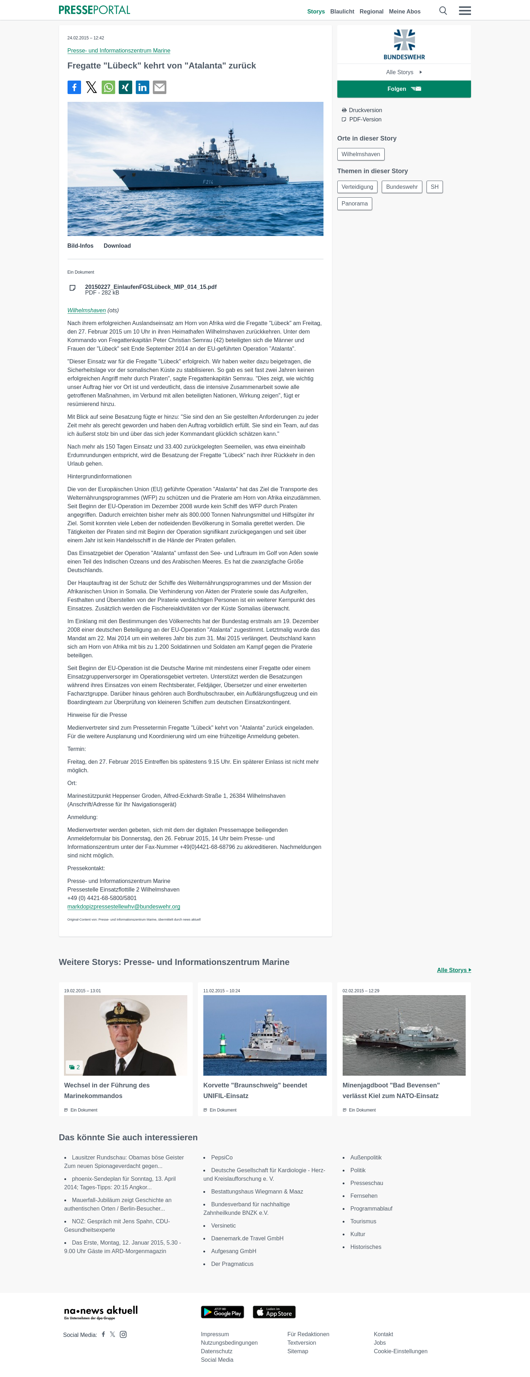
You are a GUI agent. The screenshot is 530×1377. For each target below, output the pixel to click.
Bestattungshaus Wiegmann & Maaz (257, 1192)
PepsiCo (221, 1157)
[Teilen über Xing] (125, 87)
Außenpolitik (366, 1157)
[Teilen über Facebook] (74, 87)
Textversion (301, 1343)
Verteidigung (358, 187)
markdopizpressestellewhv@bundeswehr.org (124, 907)
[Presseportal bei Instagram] (121, 1334)
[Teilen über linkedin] (142, 87)
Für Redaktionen (308, 1334)
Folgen (404, 89)
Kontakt (383, 1334)
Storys (316, 12)
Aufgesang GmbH (233, 1251)
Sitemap (297, 1351)
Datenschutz (216, 1351)
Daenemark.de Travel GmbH (247, 1238)
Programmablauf (371, 1209)
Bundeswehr (403, 187)
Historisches (365, 1247)
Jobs (380, 1343)
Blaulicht (342, 12)
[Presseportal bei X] (110, 1335)
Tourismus (363, 1221)
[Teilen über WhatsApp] (108, 87)
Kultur (357, 1234)
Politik (358, 1170)
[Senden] (159, 87)
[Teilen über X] (91, 87)
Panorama (355, 204)
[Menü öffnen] (465, 11)
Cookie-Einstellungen (401, 1351)
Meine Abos (405, 12)
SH (436, 187)
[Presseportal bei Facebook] (101, 1335)
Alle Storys (404, 72)
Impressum (215, 1334)
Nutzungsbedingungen (229, 1343)
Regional (372, 12)
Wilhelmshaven (87, 310)
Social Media (217, 1360)
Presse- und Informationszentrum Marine (119, 51)
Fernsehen (364, 1196)
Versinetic (223, 1226)
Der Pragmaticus (232, 1264)
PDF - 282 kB (151, 290)
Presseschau (367, 1183)
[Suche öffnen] (443, 11)
